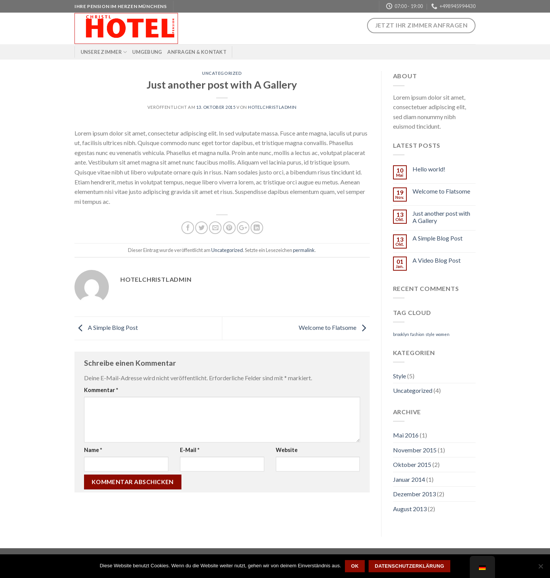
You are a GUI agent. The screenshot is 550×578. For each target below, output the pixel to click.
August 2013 (410, 508)
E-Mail (189, 450)
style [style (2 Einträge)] (430, 334)
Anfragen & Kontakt (196, 52)
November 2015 (415, 450)
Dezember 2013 (414, 493)
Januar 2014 (409, 479)
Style (399, 375)
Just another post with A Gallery (441, 217)
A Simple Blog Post (106, 327)
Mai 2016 (406, 435)
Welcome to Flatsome (334, 327)
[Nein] (540, 568)
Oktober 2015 (412, 464)
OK (355, 566)
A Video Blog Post (436, 260)
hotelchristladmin (272, 107)
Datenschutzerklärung (409, 566)
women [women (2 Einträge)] (443, 334)
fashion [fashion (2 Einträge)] (417, 334)
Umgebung (147, 52)
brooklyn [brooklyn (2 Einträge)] (401, 334)
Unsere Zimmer (104, 52)
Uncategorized (222, 73)
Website (287, 450)
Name (93, 450)
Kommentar (101, 390)
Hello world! (428, 169)
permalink (304, 250)
